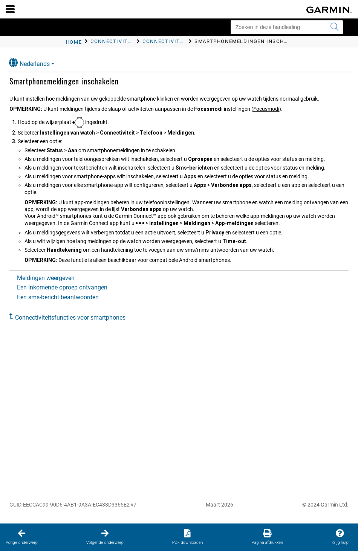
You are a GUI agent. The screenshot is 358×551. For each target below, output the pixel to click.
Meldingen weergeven (46, 278)
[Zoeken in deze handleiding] (287, 27)
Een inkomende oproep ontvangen (62, 287)
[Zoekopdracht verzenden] (334, 27)
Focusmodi (266, 109)
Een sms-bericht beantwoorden (58, 297)
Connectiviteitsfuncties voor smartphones (70, 317)
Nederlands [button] (29, 62)
